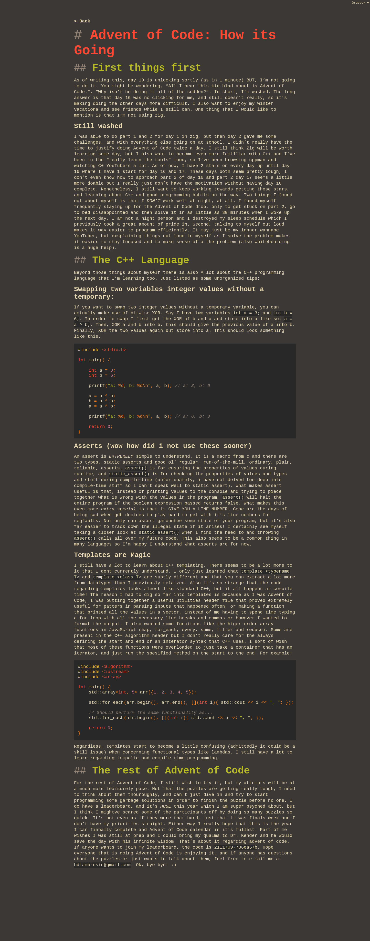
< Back (82, 22)
